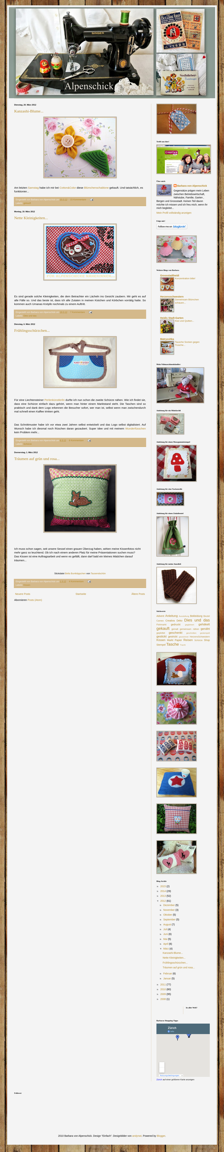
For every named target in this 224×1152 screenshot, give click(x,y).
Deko (179, 620)
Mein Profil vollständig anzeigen (173, 212)
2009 (163, 994)
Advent (160, 616)
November (169, 909)
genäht (205, 629)
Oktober (168, 914)
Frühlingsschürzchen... (32, 330)
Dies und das (30, 316)
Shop (207, 640)
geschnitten (191, 633)
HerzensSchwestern (200, 637)
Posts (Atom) (35, 600)
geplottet (160, 633)
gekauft (27, 203)
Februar (168, 973)
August (167, 924)
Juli (165, 929)
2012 (163, 900)
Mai (165, 939)
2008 (163, 999)
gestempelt (205, 633)
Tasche (172, 644)
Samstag (33, 187)
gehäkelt (204, 624)
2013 (163, 895)
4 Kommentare (76, 581)
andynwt (137, 1135)
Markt (170, 640)
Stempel (161, 644)
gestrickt (172, 636)
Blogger (161, 1135)
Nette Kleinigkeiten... (31, 218)
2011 (163, 984)
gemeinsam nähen (189, 629)
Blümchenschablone (96, 187)
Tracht (182, 645)
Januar (167, 978)
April (166, 943)
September (169, 919)
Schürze (27, 444)
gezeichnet (183, 637)
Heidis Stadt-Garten (171, 318)
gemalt (175, 629)
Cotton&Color (68, 187)
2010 (163, 989)
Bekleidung (196, 616)
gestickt (161, 636)
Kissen (26, 585)
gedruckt (175, 624)
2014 (163, 891)
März (166, 948)
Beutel (206, 616)
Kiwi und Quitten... (184, 321)
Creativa (170, 620)
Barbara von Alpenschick (192, 185)
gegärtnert (189, 625)
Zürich (159, 1079)
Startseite (81, 594)
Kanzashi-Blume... (28, 111)
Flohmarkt (161, 624)
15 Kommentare (78, 199)
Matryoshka (167, 339)
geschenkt (175, 632)
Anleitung (171, 616)
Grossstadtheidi (169, 275)
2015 (163, 886)
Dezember (169, 905)
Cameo (160, 621)
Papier (178, 640)
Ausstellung (184, 616)
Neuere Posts (22, 594)
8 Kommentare (76, 440)
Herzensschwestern (172, 296)
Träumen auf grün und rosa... (37, 458)
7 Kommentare (77, 312)
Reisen (188, 640)
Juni (166, 934)
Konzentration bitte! (185, 278)
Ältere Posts (138, 594)
